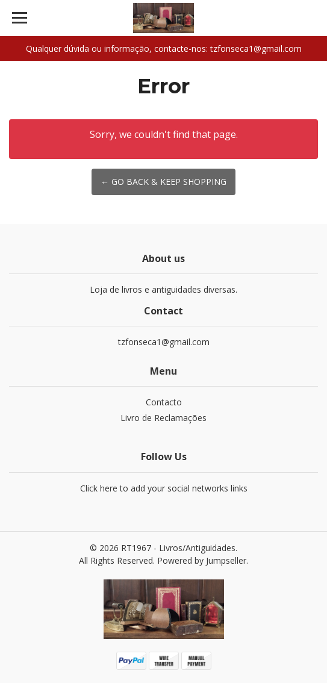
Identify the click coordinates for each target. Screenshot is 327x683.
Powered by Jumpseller (201, 560)
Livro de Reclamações (163, 417)
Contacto (164, 402)
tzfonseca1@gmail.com (164, 342)
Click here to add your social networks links (164, 488)
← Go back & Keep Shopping (163, 181)
